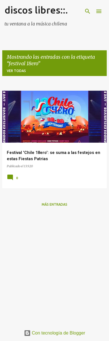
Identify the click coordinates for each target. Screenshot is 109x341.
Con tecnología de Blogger (54, 333)
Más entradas (54, 204)
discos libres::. (36, 10)
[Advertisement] (54, 266)
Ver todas (16, 71)
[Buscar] (87, 11)
